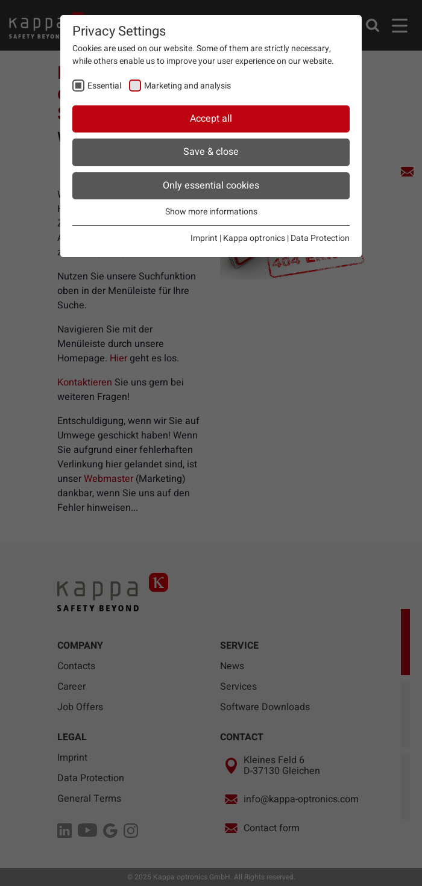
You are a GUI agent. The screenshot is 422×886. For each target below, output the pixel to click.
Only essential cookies (211, 185)
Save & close (211, 152)
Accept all (211, 118)
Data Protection (320, 238)
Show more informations (211, 211)
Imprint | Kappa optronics (238, 238)
